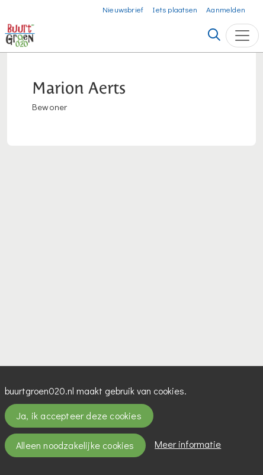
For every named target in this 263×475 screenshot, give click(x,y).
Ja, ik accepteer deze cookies (79, 415)
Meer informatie (188, 444)
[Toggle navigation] (242, 35)
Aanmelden (225, 9)
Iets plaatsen (174, 9)
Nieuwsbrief (122, 9)
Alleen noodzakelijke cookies (75, 445)
